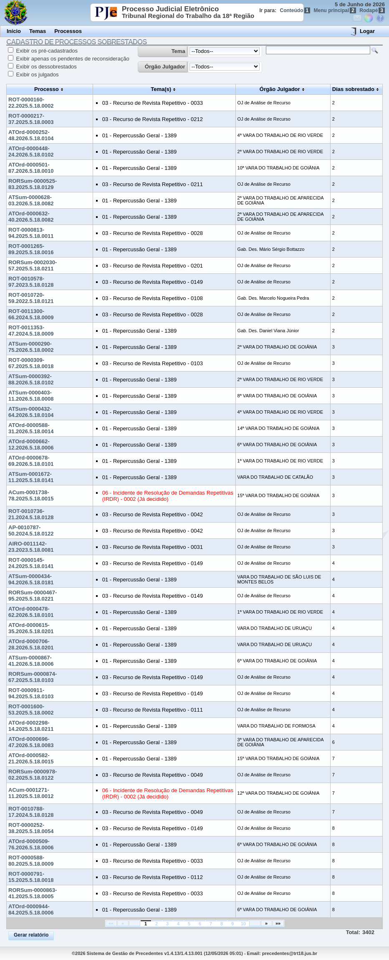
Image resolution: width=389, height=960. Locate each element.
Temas (37, 31)
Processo (46, 89)
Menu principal (335, 10)
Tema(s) (161, 89)
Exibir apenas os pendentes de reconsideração (72, 59)
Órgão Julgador (165, 66)
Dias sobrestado (353, 89)
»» (277, 923)
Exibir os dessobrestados (46, 66)
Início (14, 31)
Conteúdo (295, 10)
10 (243, 923)
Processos (68, 31)
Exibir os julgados (37, 74)
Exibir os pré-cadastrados (46, 51)
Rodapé (372, 10)
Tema (178, 51)
